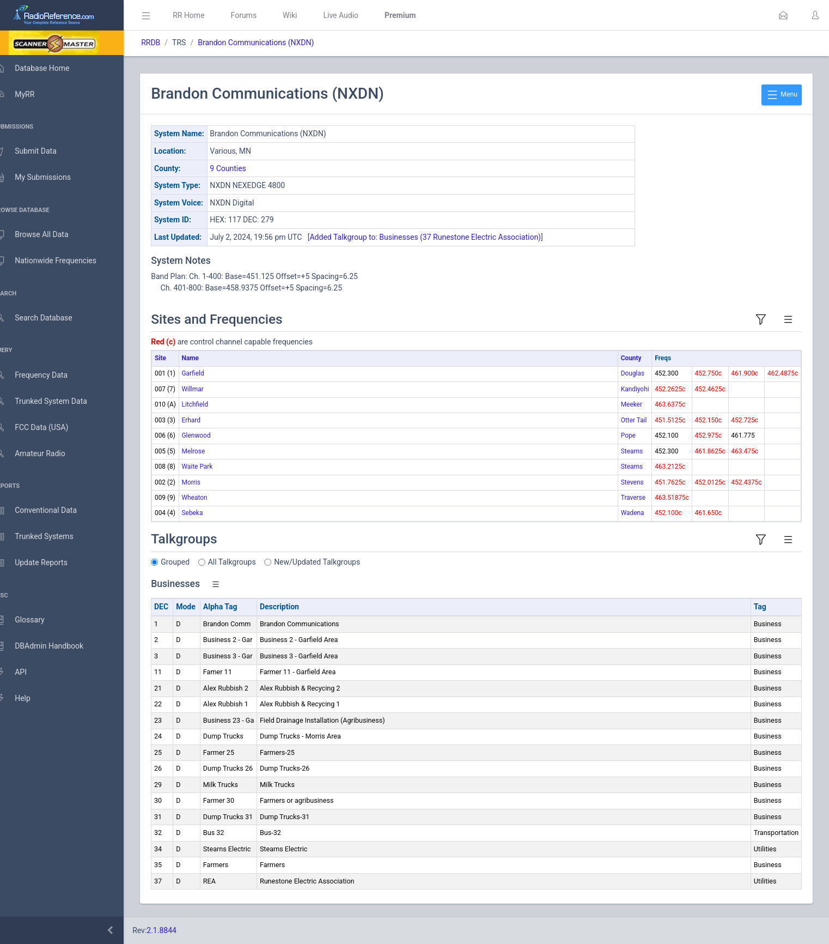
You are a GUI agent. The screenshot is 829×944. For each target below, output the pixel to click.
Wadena (632, 513)
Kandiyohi (635, 389)
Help (23, 699)
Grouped (190, 562)
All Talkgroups (248, 562)
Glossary (30, 620)
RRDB (166, 42)
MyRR (25, 94)
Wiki (305, 15)
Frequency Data (41, 375)
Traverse (633, 497)
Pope (628, 435)
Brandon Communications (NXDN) (272, 42)
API (21, 672)
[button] (783, 15)
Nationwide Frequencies (56, 261)
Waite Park (212, 466)
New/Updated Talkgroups (333, 562)
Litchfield (210, 404)
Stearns (632, 451)
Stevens (632, 482)
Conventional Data (46, 511)
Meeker (631, 404)
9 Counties (243, 168)
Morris (206, 482)
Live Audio (356, 15)
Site (176, 358)
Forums (259, 15)
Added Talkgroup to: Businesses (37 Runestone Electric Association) (441, 237)
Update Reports (41, 563)
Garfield (208, 373)
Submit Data (36, 151)
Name (205, 358)
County (631, 358)
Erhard (206, 420)
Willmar (208, 389)
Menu (781, 94)
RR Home (204, 15)
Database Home (42, 68)
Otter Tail (634, 420)
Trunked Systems (44, 537)
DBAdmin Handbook (49, 646)
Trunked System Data (51, 401)
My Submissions (43, 178)
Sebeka (207, 513)
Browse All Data (42, 235)
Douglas (632, 373)
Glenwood (211, 435)
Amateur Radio (40, 453)
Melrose (209, 451)
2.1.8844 (177, 930)
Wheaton (210, 497)
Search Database (44, 318)
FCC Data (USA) (42, 427)
